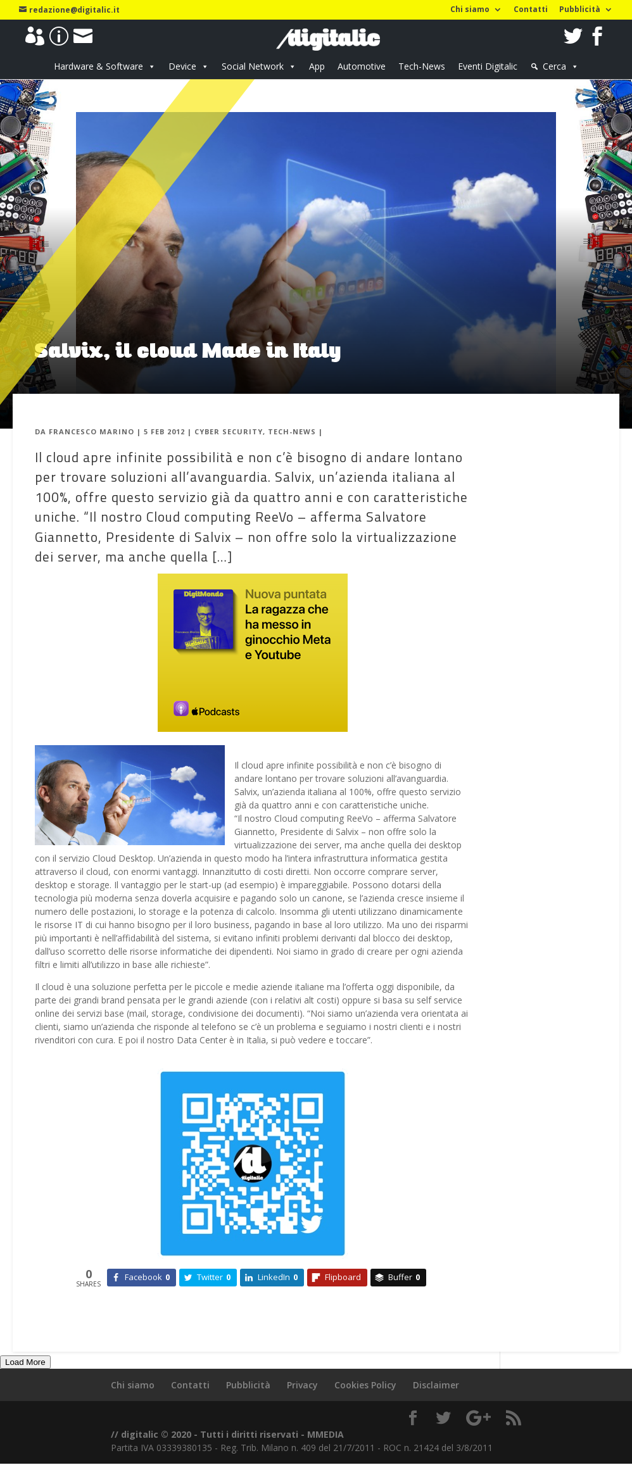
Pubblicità (579, 10)
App (317, 66)
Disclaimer (436, 1385)
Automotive (362, 66)
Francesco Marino (91, 431)
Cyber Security (228, 431)
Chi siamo (470, 10)
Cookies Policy (365, 1385)
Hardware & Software (98, 66)
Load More (25, 1362)
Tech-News (421, 66)
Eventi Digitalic (487, 66)
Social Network (253, 66)
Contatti (531, 10)
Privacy (302, 1385)
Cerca (554, 66)
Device (182, 66)
